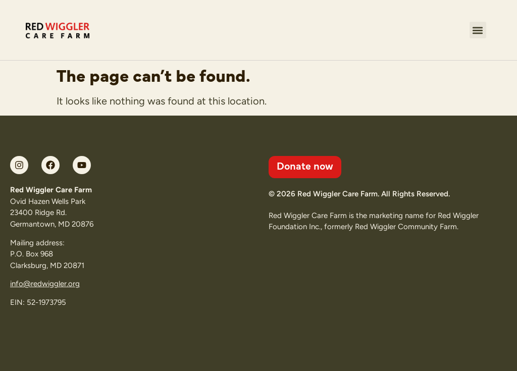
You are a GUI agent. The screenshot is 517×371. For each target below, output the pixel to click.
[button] (478, 30)
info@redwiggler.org (45, 283)
